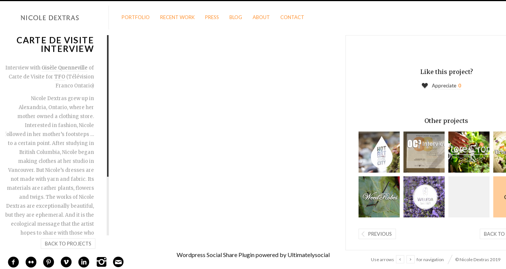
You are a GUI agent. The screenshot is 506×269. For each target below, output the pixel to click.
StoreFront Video (469, 152)
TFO (59, 77)
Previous (380, 234)
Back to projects (68, 244)
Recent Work (177, 17)
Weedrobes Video (379, 196)
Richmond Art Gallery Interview (469, 196)
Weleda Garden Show (424, 196)
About (261, 17)
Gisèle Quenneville (65, 68)
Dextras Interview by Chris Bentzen (379, 152)
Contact (292, 17)
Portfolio (136, 17)
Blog (235, 17)
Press (212, 17)
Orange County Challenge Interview (424, 152)
